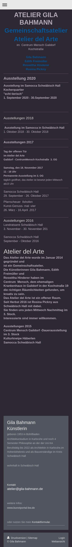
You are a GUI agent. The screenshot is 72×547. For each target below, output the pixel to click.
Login (62, 537)
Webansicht (58, 541)
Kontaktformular (41, 522)
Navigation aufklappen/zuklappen (36, 5)
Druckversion (17, 537)
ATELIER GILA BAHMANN (36, 18)
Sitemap (32, 537)
